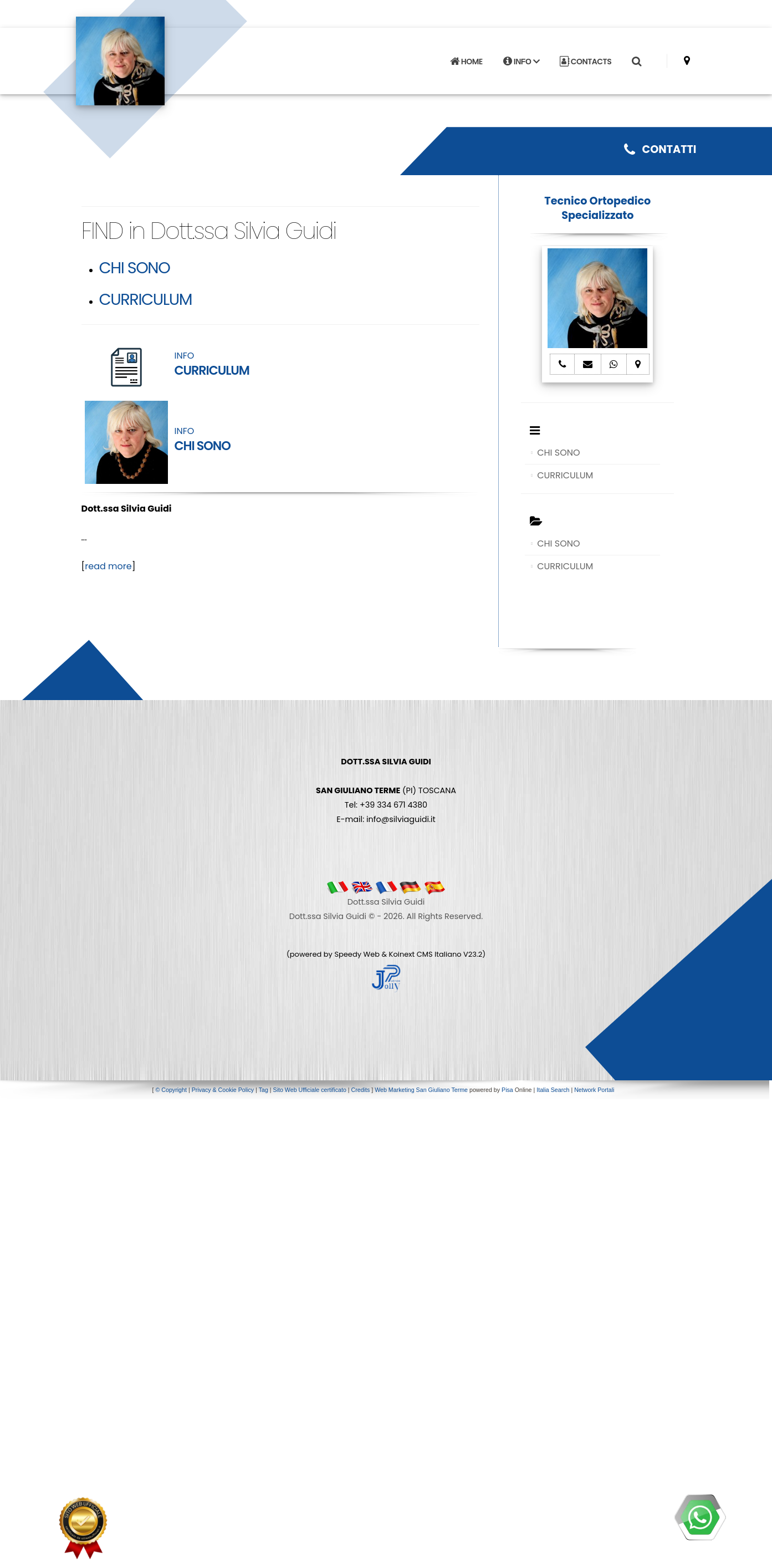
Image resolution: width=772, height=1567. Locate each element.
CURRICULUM (145, 299)
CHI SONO (134, 268)
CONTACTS (585, 61)
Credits (360, 1089)
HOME (466, 61)
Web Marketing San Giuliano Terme (421, 1089)
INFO (521, 61)
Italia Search (552, 1089)
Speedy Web (357, 954)
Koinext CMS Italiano (426, 954)
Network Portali (594, 1089)
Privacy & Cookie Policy (223, 1089)
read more (108, 566)
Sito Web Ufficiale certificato (309, 1089)
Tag (263, 1089)
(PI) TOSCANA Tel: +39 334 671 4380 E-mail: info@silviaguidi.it (386, 790)
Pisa (507, 1089)
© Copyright (171, 1089)
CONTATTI (660, 149)
